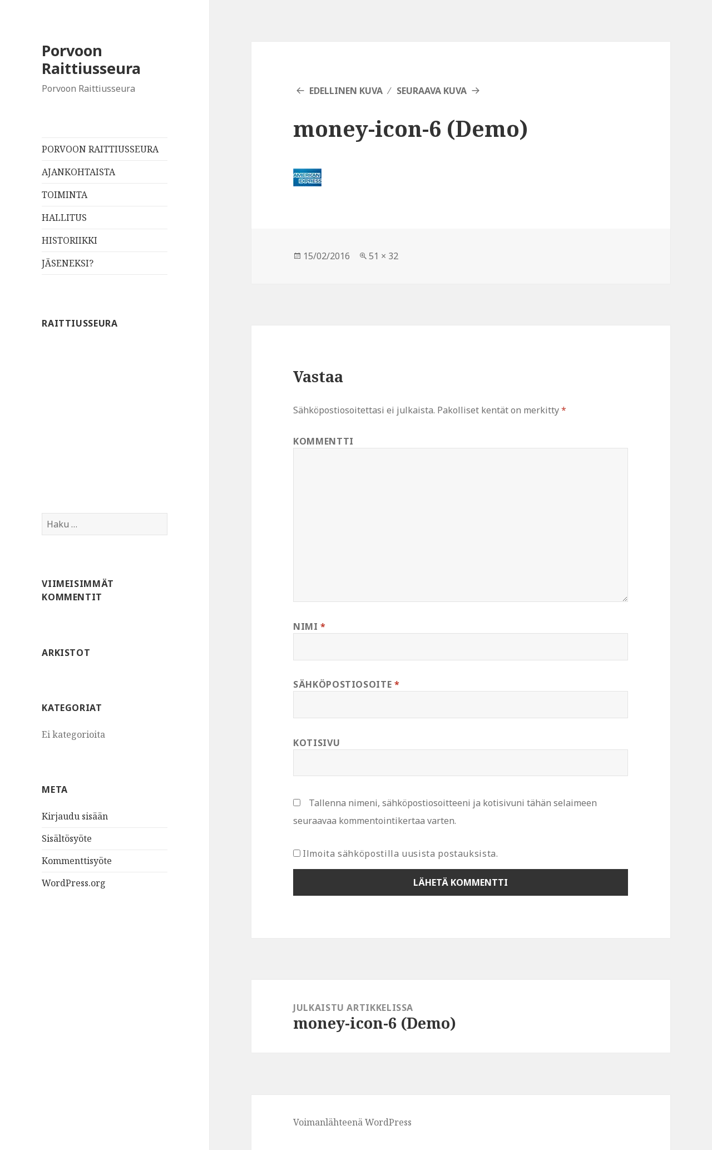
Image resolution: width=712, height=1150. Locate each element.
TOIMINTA (64, 195)
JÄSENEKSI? (67, 263)
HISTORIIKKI (69, 240)
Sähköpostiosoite (346, 684)
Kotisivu (316, 743)
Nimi (309, 626)
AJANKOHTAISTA (78, 172)
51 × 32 (383, 256)
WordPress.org (74, 883)
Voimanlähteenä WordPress (352, 1122)
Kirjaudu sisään (75, 816)
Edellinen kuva (346, 91)
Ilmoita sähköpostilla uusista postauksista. (400, 853)
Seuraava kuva (432, 91)
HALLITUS (64, 217)
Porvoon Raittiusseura (91, 59)
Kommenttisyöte (77, 861)
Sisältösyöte (67, 838)
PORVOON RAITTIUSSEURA (100, 149)
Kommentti (323, 441)
